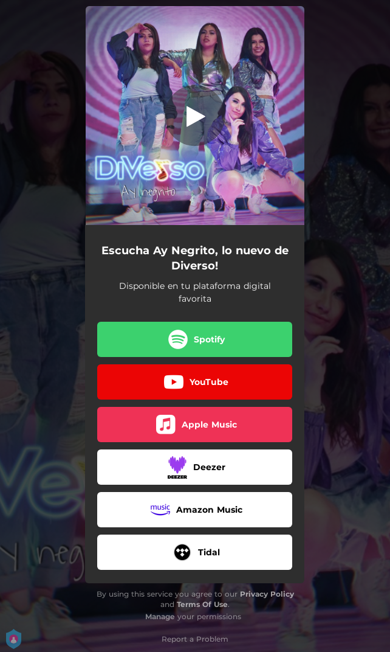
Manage (160, 616)
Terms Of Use (202, 604)
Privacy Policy (267, 593)
